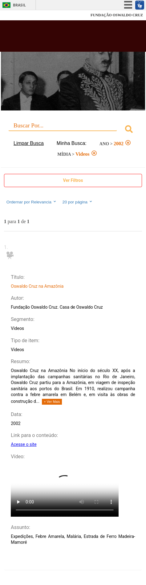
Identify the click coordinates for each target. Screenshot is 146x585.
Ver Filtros (73, 180)
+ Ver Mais (52, 401)
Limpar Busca (29, 143)
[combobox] (73, 130)
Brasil (19, 5)
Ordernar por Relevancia (31, 201)
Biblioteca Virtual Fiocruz (61, 38)
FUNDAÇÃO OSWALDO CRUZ (117, 15)
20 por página (78, 201)
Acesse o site (23, 444)
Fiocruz (18, 15)
